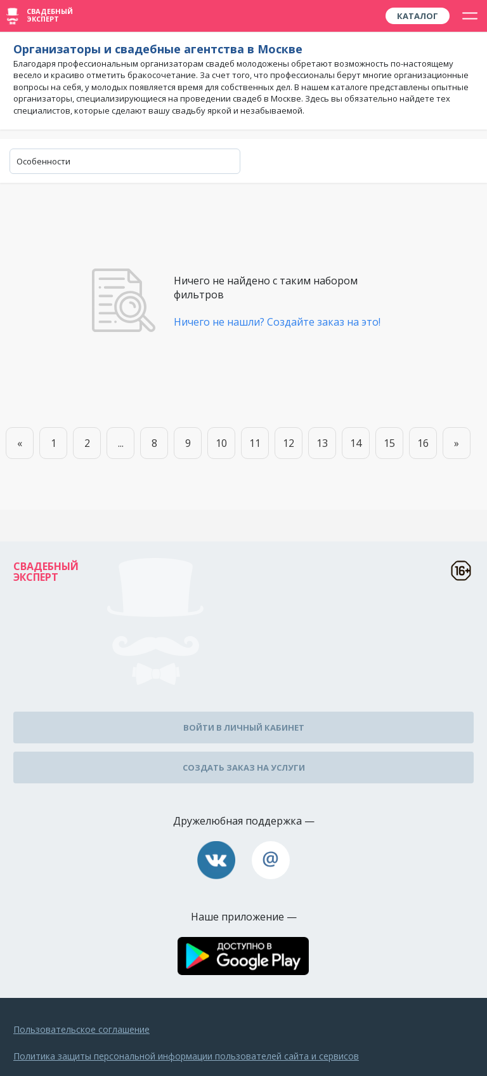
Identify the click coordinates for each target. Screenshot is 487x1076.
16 (423, 443)
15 (389, 443)
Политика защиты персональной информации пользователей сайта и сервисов (186, 1056)
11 (255, 443)
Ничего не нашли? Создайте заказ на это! (277, 322)
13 (322, 443)
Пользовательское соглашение (81, 1029)
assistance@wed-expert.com (271, 860)
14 (355, 443)
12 (288, 443)
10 (221, 443)
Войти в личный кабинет (243, 727)
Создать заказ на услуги (244, 767)
